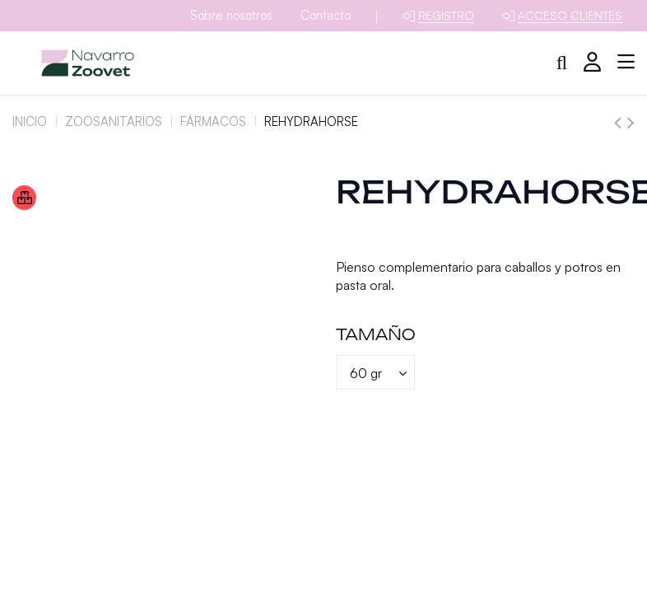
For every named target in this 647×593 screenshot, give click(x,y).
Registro (446, 15)
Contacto (325, 15)
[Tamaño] (375, 372)
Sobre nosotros (231, 15)
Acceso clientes (570, 15)
